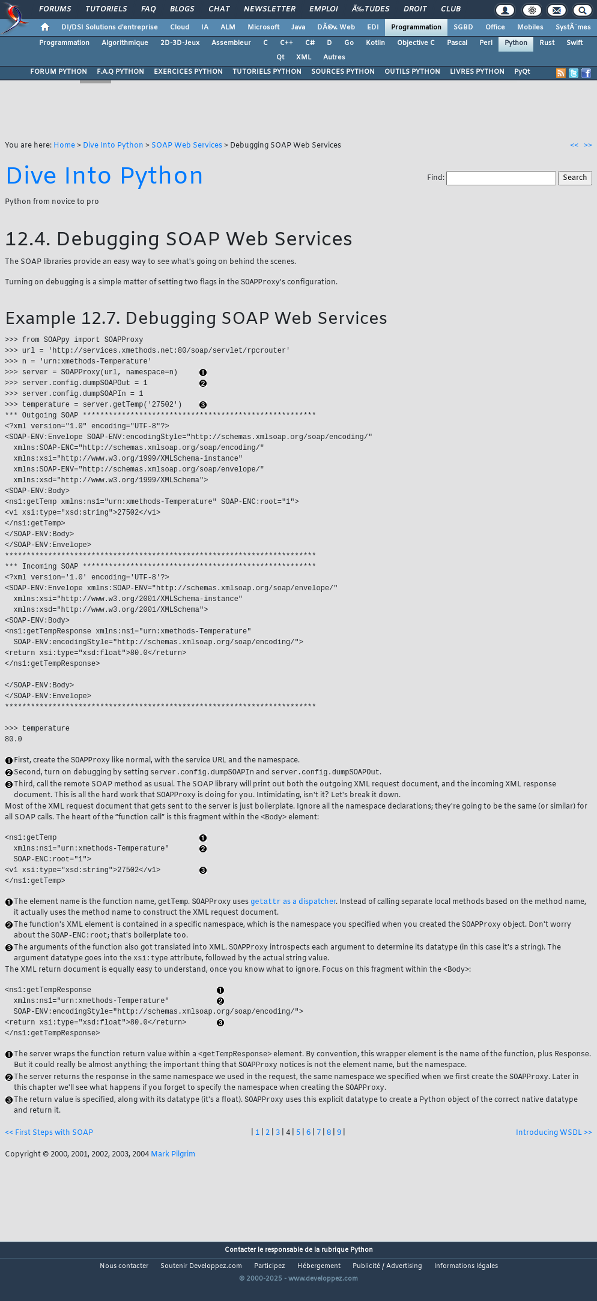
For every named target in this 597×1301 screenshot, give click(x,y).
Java (298, 27)
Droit (415, 9)
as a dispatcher (292, 910)
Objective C (416, 43)
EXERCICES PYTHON (188, 72)
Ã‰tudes (370, 9)
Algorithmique (125, 43)
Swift (574, 43)
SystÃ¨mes (573, 27)
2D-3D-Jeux (179, 43)
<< (574, 146)
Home (64, 146)
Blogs (182, 9)
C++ (286, 43)
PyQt (522, 72)
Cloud (179, 27)
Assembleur (231, 43)
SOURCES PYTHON (343, 72)
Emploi (323, 9)
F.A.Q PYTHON (120, 72)
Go (349, 43)
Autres (334, 57)
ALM (227, 27)
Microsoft (263, 27)
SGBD (463, 27)
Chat (219, 9)
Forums (55, 9)
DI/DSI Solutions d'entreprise (109, 27)
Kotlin (375, 43)
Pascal (457, 43)
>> (588, 146)
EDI (373, 27)
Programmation (416, 27)
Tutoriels (106, 9)
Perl (485, 43)
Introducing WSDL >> (554, 1147)
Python (516, 43)
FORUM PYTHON (58, 72)
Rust (546, 43)
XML (303, 57)
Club (450, 9)
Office (495, 27)
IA (204, 27)
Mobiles (530, 27)
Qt (280, 57)
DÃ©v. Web (336, 27)
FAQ (148, 9)
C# (310, 43)
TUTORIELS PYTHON (267, 72)
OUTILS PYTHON (412, 72)
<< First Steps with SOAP (49, 1147)
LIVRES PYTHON (477, 72)
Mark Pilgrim (173, 1169)
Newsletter (269, 9)
